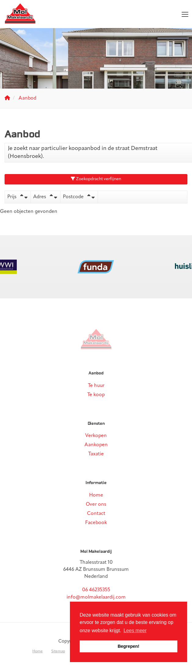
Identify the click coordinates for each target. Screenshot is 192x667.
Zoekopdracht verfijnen (96, 179)
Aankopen (96, 445)
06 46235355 (96, 590)
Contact (96, 513)
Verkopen (96, 435)
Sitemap (58, 651)
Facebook (96, 522)
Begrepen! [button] (128, 646)
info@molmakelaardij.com (96, 597)
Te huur (96, 385)
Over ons (96, 504)
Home (96, 495)
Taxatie (96, 454)
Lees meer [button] (135, 630)
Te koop (96, 394)
